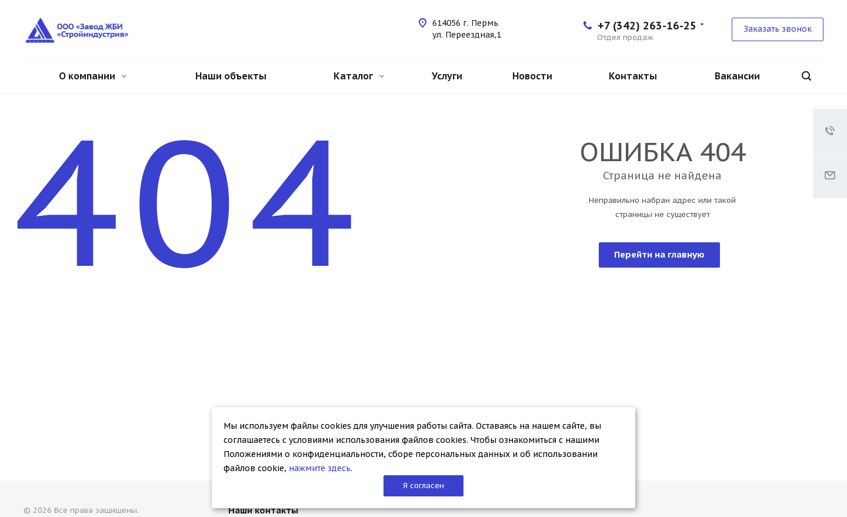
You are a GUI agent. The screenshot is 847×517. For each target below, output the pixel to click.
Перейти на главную (659, 254)
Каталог (359, 76)
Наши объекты (230, 76)
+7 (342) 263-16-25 (647, 25)
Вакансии (737, 76)
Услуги (447, 76)
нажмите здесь (320, 468)
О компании (92, 76)
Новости (532, 76)
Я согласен (423, 486)
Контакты (633, 76)
